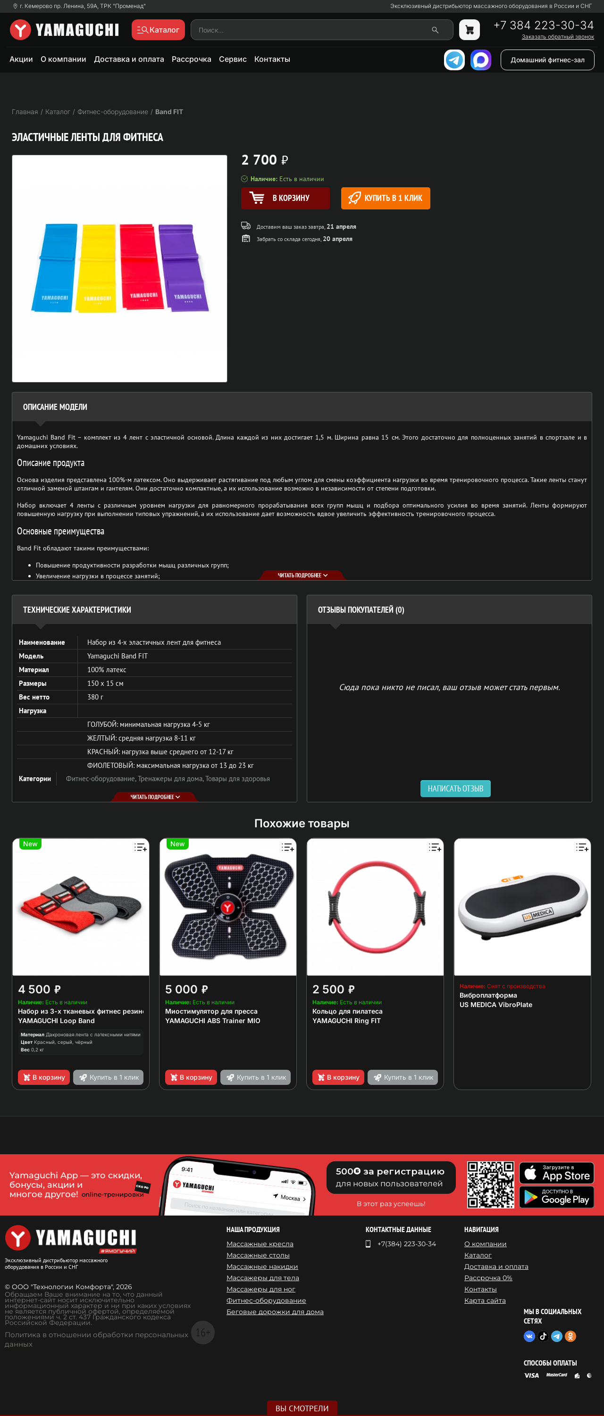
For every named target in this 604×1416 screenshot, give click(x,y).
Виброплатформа (488, 995)
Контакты (272, 59)
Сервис (233, 59)
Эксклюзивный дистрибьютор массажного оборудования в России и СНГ (491, 6)
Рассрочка (191, 59)
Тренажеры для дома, (171, 778)
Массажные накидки (262, 1266)
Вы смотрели (302, 1408)
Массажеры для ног (260, 1289)
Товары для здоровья (237, 778)
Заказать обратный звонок (558, 36)
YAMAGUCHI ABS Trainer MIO (212, 1020)
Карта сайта (485, 1300)
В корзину (43, 1077)
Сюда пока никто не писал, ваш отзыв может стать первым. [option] (449, 686)
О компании (63, 59)
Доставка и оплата (129, 59)
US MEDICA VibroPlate (496, 1004)
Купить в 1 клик (385, 198)
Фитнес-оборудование (266, 1300)
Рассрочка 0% (488, 1278)
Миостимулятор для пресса (211, 1011)
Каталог (478, 1255)
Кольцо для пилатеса (347, 1011)
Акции (21, 59)
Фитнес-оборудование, (102, 778)
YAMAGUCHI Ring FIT (346, 1020)
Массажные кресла (260, 1244)
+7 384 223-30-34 (543, 25)
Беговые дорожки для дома (275, 1312)
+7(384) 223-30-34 (407, 1244)
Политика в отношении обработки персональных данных (96, 1339)
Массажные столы (258, 1255)
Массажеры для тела (262, 1278)
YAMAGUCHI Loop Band (56, 1020)
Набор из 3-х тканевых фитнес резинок (84, 1011)
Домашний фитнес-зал (548, 60)
